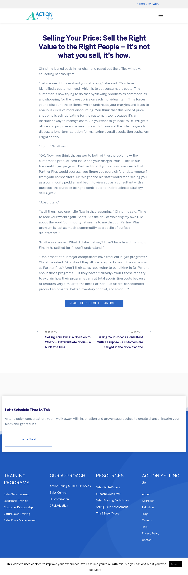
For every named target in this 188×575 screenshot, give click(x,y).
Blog (145, 514)
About (146, 494)
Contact (147, 540)
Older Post (68, 340)
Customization (59, 499)
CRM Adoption (59, 506)
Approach (148, 501)
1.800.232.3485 (148, 4)
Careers (147, 520)
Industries (148, 507)
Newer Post (120, 340)
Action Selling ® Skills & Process (70, 486)
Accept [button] (175, 564)
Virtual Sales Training (17, 514)
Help (145, 527)
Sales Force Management (20, 520)
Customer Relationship (18, 507)
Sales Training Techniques (112, 500)
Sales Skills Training (16, 494)
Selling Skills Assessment (112, 507)
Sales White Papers (108, 487)
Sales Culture (58, 493)
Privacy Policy (150, 534)
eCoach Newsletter (108, 494)
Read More (94, 570)
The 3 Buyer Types (107, 514)
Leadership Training (16, 501)
